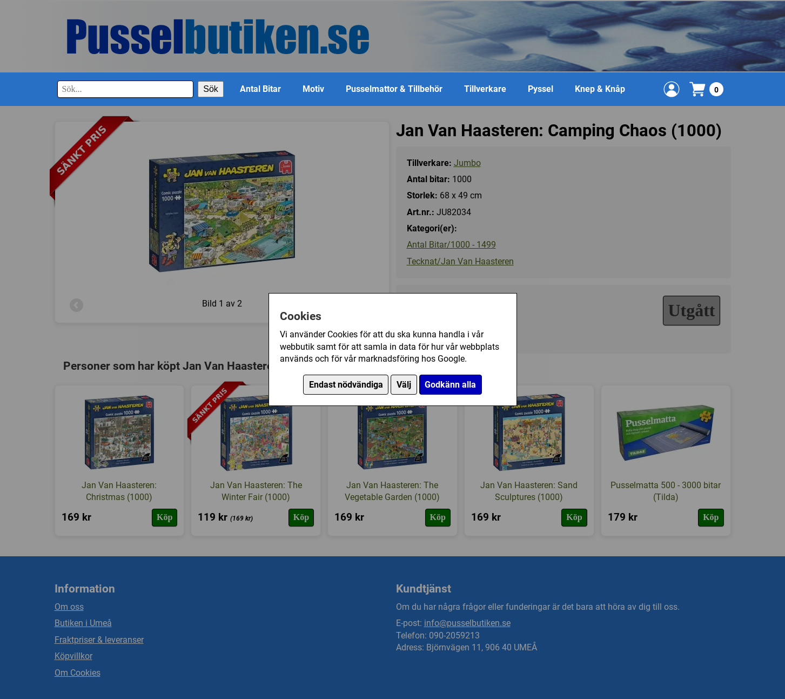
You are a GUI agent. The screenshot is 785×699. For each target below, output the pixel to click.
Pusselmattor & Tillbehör (394, 89)
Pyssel (540, 89)
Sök (210, 89)
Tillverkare (485, 89)
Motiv (313, 89)
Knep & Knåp (600, 89)
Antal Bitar (260, 89)
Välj (404, 385)
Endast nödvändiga (346, 385)
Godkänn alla (450, 385)
